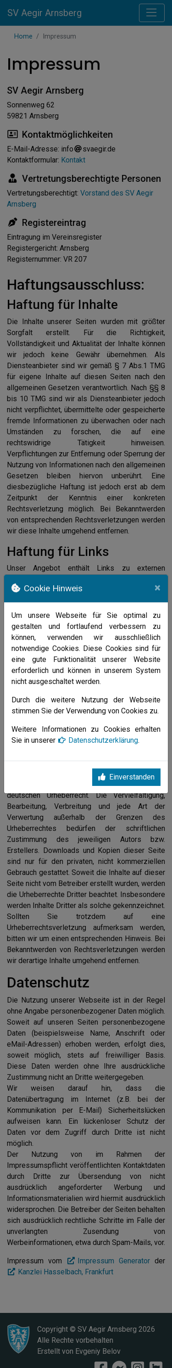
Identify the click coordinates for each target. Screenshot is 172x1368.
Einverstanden (126, 777)
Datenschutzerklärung (97, 740)
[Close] (157, 587)
